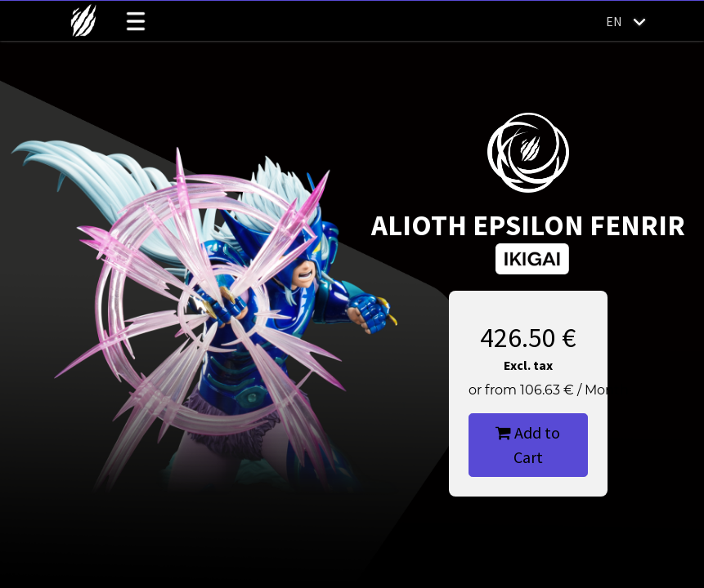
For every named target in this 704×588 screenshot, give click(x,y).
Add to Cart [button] (527, 444)
